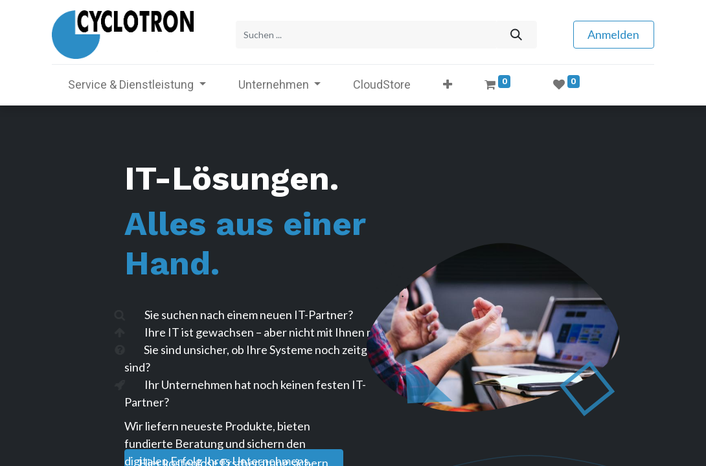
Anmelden (613, 34)
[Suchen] (515, 35)
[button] (447, 84)
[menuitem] (382, 84)
